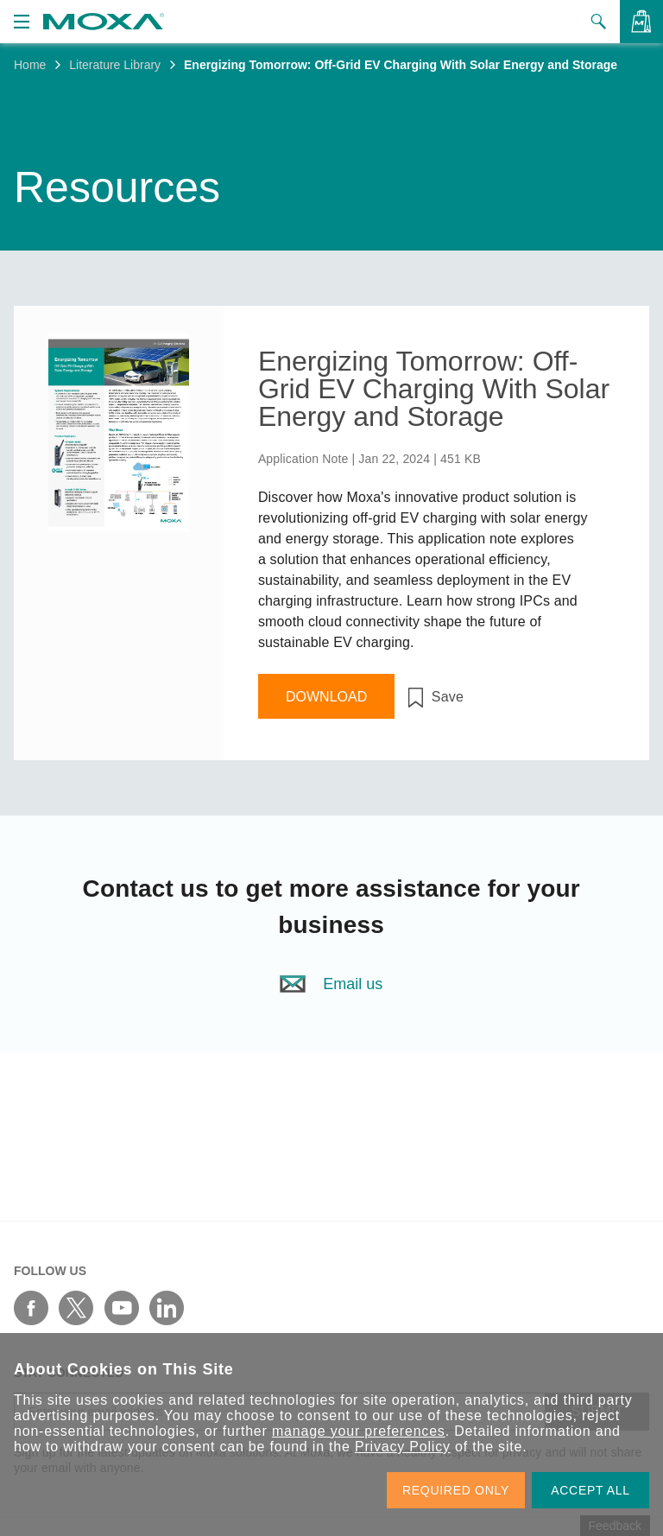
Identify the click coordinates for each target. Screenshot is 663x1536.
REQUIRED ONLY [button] (455, 1490)
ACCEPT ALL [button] (590, 1490)
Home (30, 65)
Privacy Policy (403, 1446)
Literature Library (115, 65)
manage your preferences (358, 1431)
